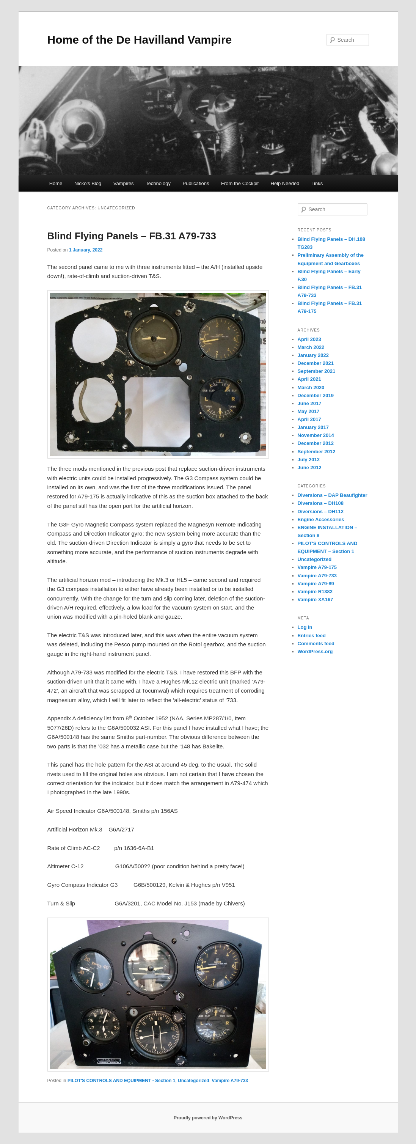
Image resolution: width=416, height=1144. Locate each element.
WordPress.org (315, 651)
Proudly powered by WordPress (208, 1117)
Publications (195, 183)
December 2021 (316, 363)
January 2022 (313, 355)
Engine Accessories (321, 519)
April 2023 (309, 339)
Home (56, 183)
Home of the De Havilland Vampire (139, 39)
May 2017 (309, 411)
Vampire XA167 (315, 599)
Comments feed (316, 643)
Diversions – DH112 (321, 511)
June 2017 (310, 403)
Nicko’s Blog (87, 183)
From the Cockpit (240, 183)
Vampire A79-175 (317, 567)
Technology (158, 183)
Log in (305, 627)
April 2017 (309, 419)
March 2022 (311, 347)
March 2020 (311, 387)
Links (317, 183)
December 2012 (316, 443)
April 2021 (309, 379)
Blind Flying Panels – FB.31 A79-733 (132, 236)
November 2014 (316, 435)
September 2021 (317, 371)
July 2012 (309, 459)
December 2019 (316, 395)
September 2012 (317, 451)
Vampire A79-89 (316, 583)
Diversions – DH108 (321, 503)
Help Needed (285, 183)
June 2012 (310, 467)
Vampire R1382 (315, 591)
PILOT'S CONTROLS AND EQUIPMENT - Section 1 (121, 1080)
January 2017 (313, 427)
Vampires (123, 183)
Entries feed (312, 635)
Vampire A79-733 (230, 1080)
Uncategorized (193, 1080)
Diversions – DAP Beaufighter (332, 495)
